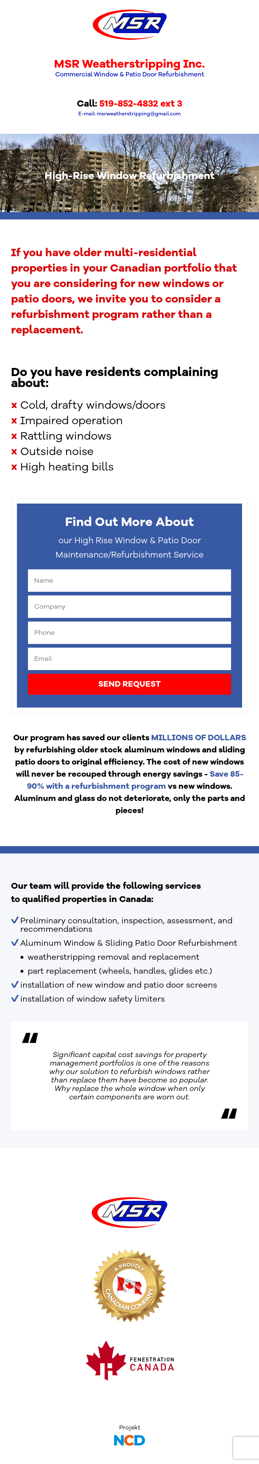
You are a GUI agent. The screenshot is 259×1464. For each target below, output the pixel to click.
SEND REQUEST (129, 684)
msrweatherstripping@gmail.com (139, 113)
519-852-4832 (128, 103)
